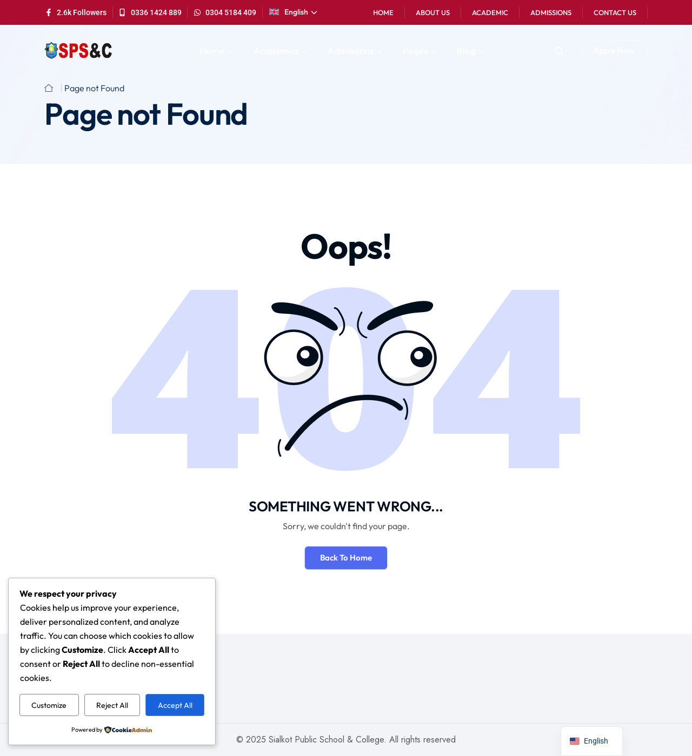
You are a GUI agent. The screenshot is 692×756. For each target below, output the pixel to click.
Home (383, 12)
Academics (276, 50)
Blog (466, 50)
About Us (433, 12)
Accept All (175, 705)
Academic (490, 12)
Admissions (550, 12)
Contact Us (615, 12)
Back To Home (346, 557)
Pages (415, 50)
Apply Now (613, 50)
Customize (48, 705)
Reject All (112, 705)
